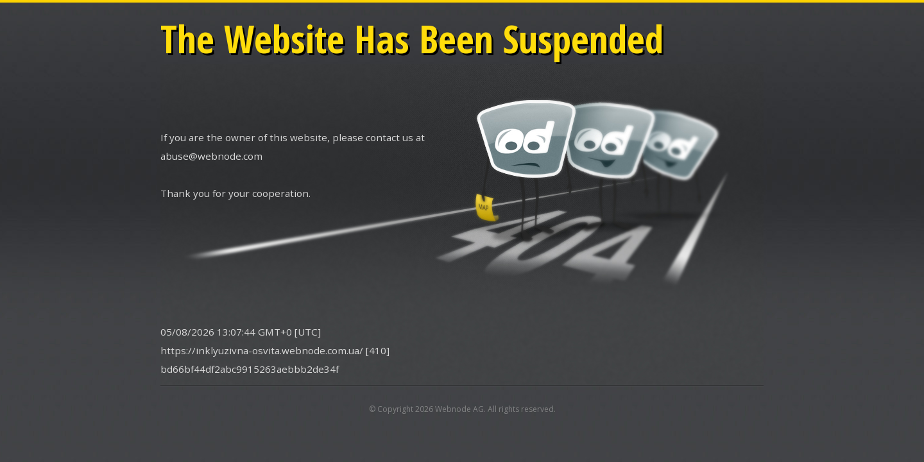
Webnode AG (459, 409)
